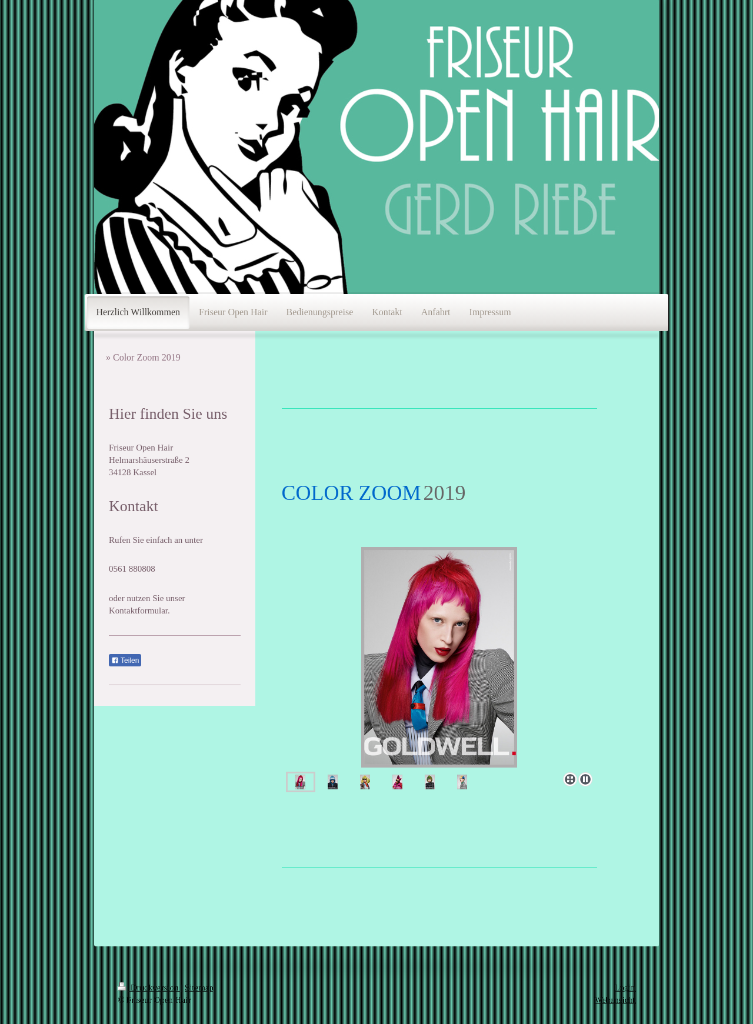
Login (624, 987)
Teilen (125, 660)
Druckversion (149, 987)
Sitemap (199, 987)
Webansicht (614, 1000)
